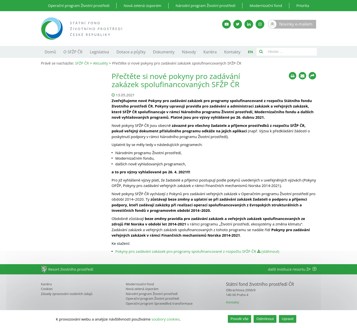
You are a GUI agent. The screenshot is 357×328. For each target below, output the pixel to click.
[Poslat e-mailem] (302, 75)
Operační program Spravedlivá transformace (159, 303)
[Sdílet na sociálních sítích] (312, 75)
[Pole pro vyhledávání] (291, 52)
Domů (50, 52)
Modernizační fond (266, 5)
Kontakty (232, 52)
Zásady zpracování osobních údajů (66, 294)
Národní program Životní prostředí (205, 5)
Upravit (288, 319)
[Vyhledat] (261, 52)
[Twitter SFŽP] (237, 24)
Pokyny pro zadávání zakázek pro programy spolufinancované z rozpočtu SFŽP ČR (185, 251)
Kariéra (210, 52)
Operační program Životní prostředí (78, 5)
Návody (189, 52)
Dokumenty (164, 52)
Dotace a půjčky (131, 52)
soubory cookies (165, 319)
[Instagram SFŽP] (260, 24)
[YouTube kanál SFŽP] (226, 24)
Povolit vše (240, 319)
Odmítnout (265, 319)
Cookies (47, 289)
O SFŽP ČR (73, 52)
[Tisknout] (292, 75)
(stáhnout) (268, 251)
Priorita (302, 5)
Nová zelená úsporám (142, 5)
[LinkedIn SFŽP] (248, 24)
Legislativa (99, 52)
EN (250, 51)
